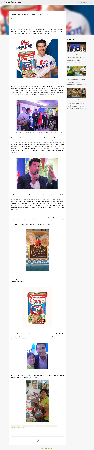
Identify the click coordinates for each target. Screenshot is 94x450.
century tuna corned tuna (28, 425)
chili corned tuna (39, 425)
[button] (12, 19)
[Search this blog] (86, 2)
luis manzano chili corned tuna (18, 427)
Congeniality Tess (12, 2)
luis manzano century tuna (50, 425)
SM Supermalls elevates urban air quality (76, 76)
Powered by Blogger (47, 448)
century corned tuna (16, 425)
